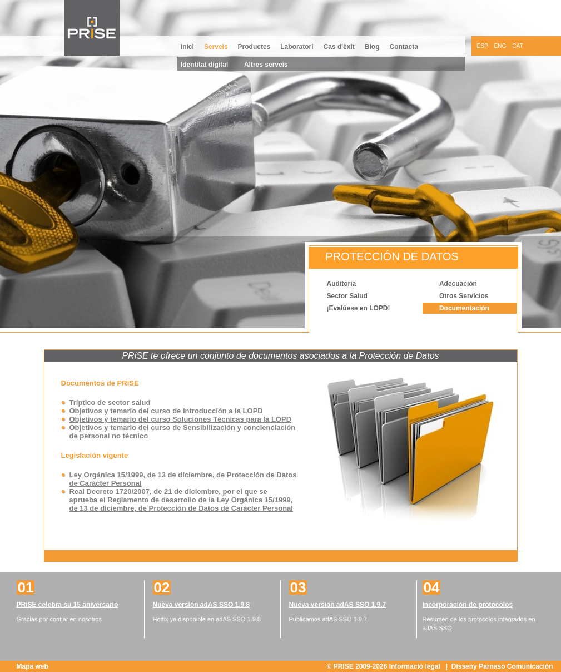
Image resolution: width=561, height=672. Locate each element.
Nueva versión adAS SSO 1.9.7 (337, 605)
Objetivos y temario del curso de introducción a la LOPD (166, 411)
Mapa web (32, 666)
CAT (517, 46)
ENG (500, 46)
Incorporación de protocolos (468, 605)
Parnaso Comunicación (516, 666)
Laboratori (296, 47)
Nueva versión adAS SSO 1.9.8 (201, 605)
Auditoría (341, 284)
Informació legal (415, 666)
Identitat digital (204, 64)
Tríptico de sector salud (110, 402)
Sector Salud (347, 296)
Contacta (404, 47)
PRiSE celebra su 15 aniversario (67, 605)
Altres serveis (266, 64)
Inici (187, 47)
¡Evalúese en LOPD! (358, 308)
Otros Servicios (464, 296)
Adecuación (458, 284)
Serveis (216, 47)
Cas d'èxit (339, 47)
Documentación (464, 308)
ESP (482, 46)
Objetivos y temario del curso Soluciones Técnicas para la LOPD (180, 419)
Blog (372, 47)
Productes (254, 47)
